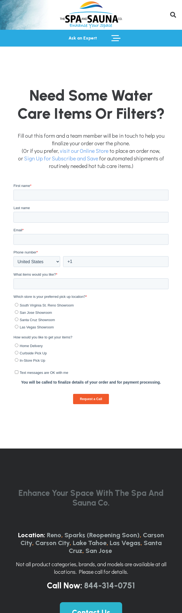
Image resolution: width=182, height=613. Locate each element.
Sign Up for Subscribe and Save (61, 158)
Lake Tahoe (90, 543)
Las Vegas (125, 543)
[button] (173, 15)
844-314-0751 (109, 586)
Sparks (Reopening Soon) (102, 535)
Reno (54, 535)
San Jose (98, 551)
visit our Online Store (84, 150)
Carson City (52, 543)
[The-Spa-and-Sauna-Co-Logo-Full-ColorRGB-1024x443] (91, 14)
